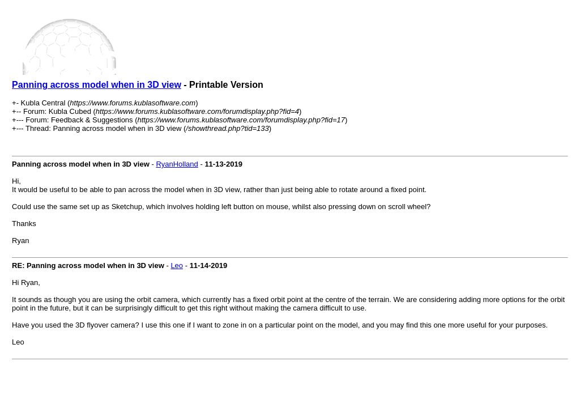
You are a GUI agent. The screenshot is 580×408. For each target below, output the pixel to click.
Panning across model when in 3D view (96, 85)
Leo (176, 265)
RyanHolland (177, 164)
